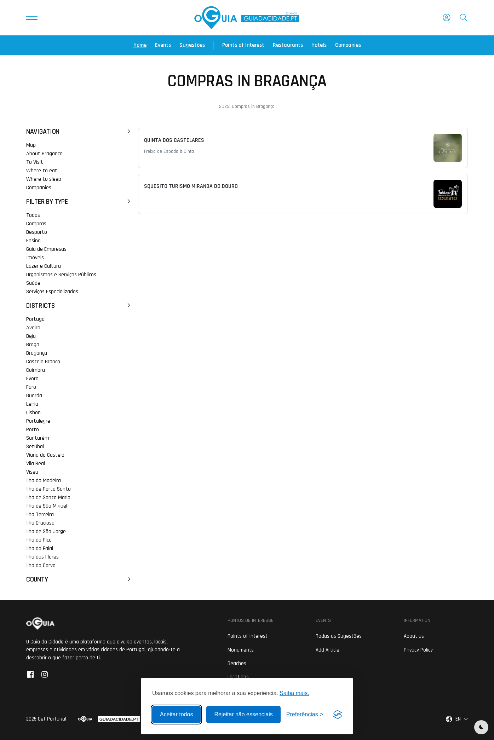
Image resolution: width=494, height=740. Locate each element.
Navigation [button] (79, 131)
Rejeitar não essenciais (243, 714)
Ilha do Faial (39, 548)
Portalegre (38, 421)
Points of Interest (243, 45)
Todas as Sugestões (339, 636)
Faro (31, 387)
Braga (32, 344)
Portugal (36, 319)
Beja (31, 336)
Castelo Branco (43, 361)
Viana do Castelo (45, 455)
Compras (36, 223)
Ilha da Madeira (43, 480)
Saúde (33, 283)
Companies (348, 45)
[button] (32, 18)
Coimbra (35, 370)
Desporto (36, 232)
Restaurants (288, 45)
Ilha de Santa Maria (48, 497)
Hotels (319, 45)
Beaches (237, 663)
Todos (33, 215)
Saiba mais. (294, 693)
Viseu (32, 472)
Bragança (36, 353)
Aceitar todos (176, 714)
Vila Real (35, 463)
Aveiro (33, 327)
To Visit (34, 162)
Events (163, 45)
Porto (32, 429)
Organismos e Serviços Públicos (61, 274)
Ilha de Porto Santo (48, 489)
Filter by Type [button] (79, 202)
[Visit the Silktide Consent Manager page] (337, 714)
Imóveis (35, 257)
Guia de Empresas (46, 249)
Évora (32, 378)
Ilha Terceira (40, 514)
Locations (238, 676)
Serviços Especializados (52, 291)
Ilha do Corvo (41, 565)
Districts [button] (79, 306)
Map (31, 145)
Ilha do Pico (39, 540)
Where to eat (41, 170)
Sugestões (192, 45)
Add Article (327, 650)
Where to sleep (43, 179)
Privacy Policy (418, 650)
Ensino (33, 240)
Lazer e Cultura (43, 266)
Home (140, 45)
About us (414, 636)
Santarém (37, 438)
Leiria (32, 404)
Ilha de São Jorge (46, 531)
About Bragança (44, 153)
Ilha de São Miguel (46, 506)
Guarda (34, 395)
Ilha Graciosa (40, 523)
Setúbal (35, 446)
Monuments (241, 650)
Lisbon (33, 412)
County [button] (79, 579)
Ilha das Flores (42, 557)
